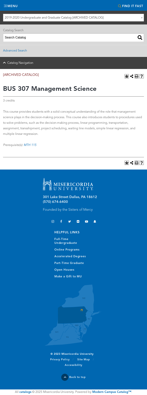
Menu (12, 6)
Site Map (83, 359)
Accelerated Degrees (70, 256)
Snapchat (94, 222)
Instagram (52, 222)
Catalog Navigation (20, 63)
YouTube (86, 222)
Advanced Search (15, 50)
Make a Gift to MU (68, 276)
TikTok (44, 222)
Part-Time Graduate (69, 263)
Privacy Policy (62, 359)
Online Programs (66, 249)
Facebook (61, 222)
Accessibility (73, 365)
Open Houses (64, 270)
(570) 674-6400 (55, 202)
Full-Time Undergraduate (65, 241)
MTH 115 (30, 145)
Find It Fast (132, 6)
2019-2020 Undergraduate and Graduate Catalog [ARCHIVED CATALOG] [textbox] (54, 17)
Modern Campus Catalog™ (111, 392)
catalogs (25, 392)
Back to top (77, 377)
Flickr (78, 222)
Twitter (69, 222)
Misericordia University (73, 6)
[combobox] (73, 17)
